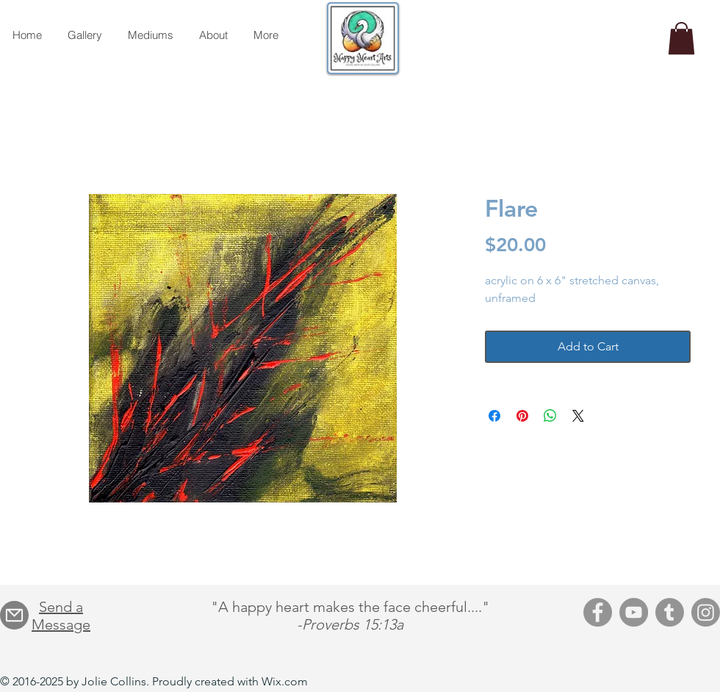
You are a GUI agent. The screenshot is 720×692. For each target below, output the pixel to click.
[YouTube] (633, 612)
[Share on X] (578, 416)
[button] (681, 38)
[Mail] (14, 615)
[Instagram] (705, 612)
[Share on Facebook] (494, 416)
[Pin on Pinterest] (522, 416)
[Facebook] (597, 612)
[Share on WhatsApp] (550, 416)
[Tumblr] (669, 612)
